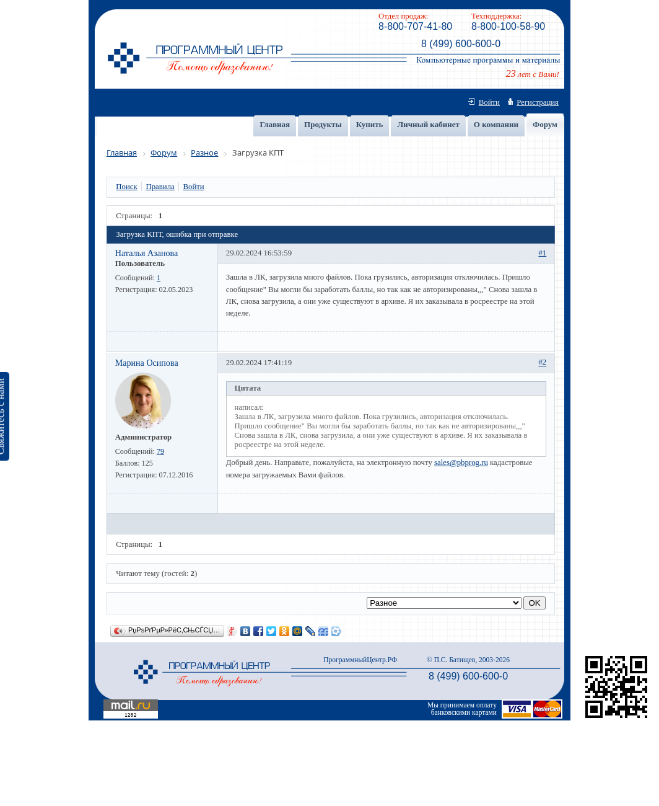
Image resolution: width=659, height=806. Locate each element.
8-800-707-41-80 (415, 26)
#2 (542, 362)
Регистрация (538, 102)
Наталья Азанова (146, 253)
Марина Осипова (146, 363)
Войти (489, 102)
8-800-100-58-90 (508, 26)
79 (160, 451)
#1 (542, 253)
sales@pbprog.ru (461, 462)
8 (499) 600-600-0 (460, 43)
